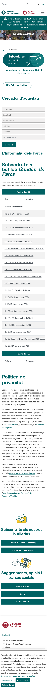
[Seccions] (7, 131)
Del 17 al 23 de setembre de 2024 (19, 318)
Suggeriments (22, 586)
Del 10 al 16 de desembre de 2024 (19, 234)
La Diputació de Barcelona (13, 641)
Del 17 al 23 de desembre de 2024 (19, 227)
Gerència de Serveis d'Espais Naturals (17, 644)
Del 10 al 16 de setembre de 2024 (19, 325)
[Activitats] (7, 126)
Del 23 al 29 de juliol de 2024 (17, 346)
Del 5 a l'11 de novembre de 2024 (18, 269)
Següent (29, 199)
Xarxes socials (22, 601)
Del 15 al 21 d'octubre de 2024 (17, 290)
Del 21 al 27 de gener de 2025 (17, 214)
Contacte (6, 647)
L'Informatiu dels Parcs (22, 153)
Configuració (7, 680)
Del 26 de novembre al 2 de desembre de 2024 (24, 248)
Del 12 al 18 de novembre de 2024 (19, 262)
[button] (23, 192)
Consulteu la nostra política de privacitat (18, 676)
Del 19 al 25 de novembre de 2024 (19, 255)
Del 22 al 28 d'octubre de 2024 (17, 283)
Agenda (5, 49)
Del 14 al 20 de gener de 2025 (17, 220)
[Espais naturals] (10, 120)
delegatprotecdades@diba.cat (22, 473)
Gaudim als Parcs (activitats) (23, 542)
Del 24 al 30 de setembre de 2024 (19, 311)
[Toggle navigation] (42, 12)
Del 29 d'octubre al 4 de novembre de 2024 (23, 276)
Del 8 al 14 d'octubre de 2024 (17, 297)
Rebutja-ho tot (8, 685)
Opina (22, 594)
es (42, 4)
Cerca (9, 144)
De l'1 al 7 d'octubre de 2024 (16, 304)
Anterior (8, 199)
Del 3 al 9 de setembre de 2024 (18, 332)
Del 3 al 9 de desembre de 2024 (18, 241)
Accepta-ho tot (23, 680)
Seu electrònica (10, 424)
